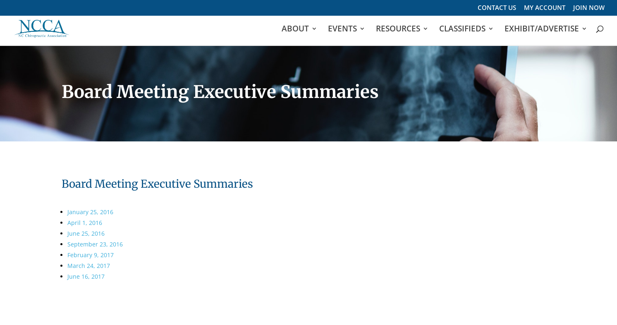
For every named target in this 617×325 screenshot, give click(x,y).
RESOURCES (398, 30)
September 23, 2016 (95, 244)
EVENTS (342, 30)
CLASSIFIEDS (462, 30)
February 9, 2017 (90, 255)
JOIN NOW (589, 8)
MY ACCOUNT (544, 8)
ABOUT (295, 30)
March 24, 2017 (88, 266)
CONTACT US (497, 8)
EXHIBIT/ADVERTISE (542, 30)
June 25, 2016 (86, 233)
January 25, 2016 (90, 212)
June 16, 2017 (86, 276)
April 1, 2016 (84, 223)
